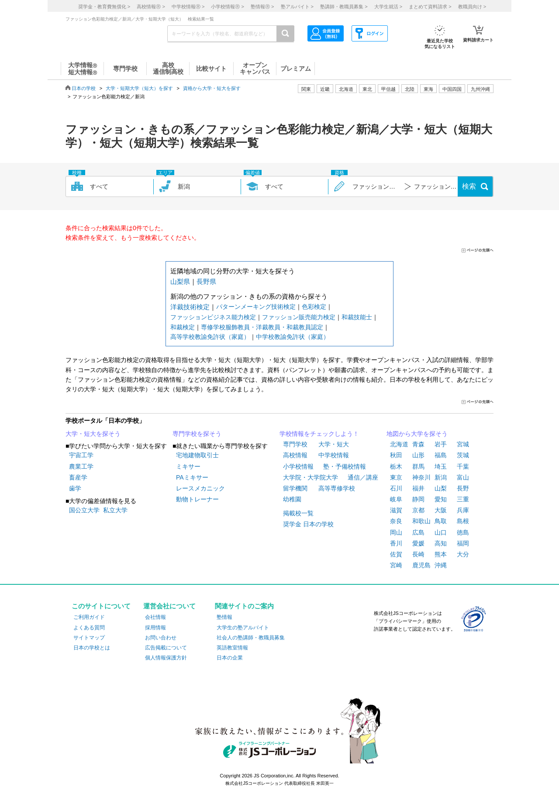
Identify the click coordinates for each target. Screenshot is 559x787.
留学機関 (295, 488)
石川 (396, 488)
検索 (469, 186)
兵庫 (463, 510)
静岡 (418, 499)
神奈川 (421, 477)
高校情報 (295, 455)
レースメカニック (200, 488)
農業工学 (81, 466)
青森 (418, 444)
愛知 (441, 499)
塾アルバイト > (297, 6)
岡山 (396, 532)
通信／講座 (363, 477)
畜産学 (78, 477)
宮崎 (396, 565)
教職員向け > (472, 6)
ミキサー (188, 466)
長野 (463, 488)
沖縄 (441, 565)
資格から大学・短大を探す (212, 88)
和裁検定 (182, 327)
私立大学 (115, 510)
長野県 (206, 281)
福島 (441, 455)
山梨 (441, 488)
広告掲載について (166, 648)
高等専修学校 (336, 488)
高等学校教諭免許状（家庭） (210, 336)
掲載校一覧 (298, 513)
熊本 (441, 554)
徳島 (463, 532)
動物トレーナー (197, 499)
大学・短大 (333, 444)
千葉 (463, 466)
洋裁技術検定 (190, 307)
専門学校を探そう (197, 433)
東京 (396, 477)
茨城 (463, 455)
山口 (441, 532)
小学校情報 (298, 466)
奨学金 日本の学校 (308, 524)
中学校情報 (333, 455)
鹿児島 (421, 565)
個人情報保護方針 (166, 658)
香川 (396, 543)
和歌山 (421, 521)
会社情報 (155, 617)
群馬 (418, 466)
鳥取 (441, 521)
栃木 (396, 466)
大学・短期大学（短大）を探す (139, 88)
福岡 (463, 543)
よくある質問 (89, 628)
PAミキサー (192, 477)
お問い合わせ (160, 638)
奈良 (396, 521)
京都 (418, 510)
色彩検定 (314, 306)
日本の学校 (84, 88)
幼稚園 (292, 499)
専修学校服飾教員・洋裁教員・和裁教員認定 (262, 327)
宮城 (463, 444)
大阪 (441, 510)
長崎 (418, 554)
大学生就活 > (388, 6)
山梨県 (180, 281)
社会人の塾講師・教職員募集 (251, 638)
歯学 (75, 488)
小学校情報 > (227, 6)
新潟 (441, 477)
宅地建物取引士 (197, 455)
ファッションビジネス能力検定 (213, 317)
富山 (463, 477)
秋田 (396, 455)
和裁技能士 (357, 317)
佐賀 (396, 554)
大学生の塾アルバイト (243, 628)
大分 (463, 554)
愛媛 (418, 543)
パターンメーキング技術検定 (256, 306)
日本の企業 (230, 658)
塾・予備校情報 (344, 466)
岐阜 (396, 499)
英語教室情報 (232, 648)
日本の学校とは (91, 648)
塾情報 (224, 617)
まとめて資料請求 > (430, 6)
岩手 (441, 444)
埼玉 (441, 466)
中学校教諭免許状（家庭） (292, 336)
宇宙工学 (81, 455)
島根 (463, 521)
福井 (418, 488)
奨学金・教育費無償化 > (104, 6)
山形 (418, 455)
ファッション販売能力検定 (298, 317)
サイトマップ (89, 638)
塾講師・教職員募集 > (343, 6)
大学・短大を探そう (93, 433)
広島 (418, 532)
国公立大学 (84, 510)
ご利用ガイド (89, 617)
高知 (441, 543)
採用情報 (155, 628)
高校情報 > (151, 6)
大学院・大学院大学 (310, 477)
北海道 (346, 89)
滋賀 (396, 510)
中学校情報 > (188, 6)
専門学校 (295, 444)
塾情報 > (262, 6)
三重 (463, 499)
